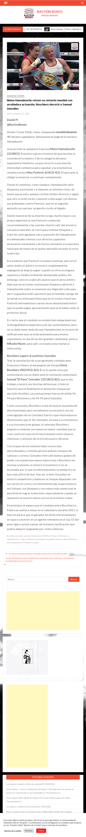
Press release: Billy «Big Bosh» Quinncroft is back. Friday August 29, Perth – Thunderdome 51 (39, 800)
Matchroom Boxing (35, 539)
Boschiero (11, 536)
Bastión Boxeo (50, 11)
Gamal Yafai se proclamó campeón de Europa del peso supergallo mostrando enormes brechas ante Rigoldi (40, 559)
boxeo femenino (33, 536)
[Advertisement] (43, 610)
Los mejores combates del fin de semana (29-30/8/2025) (30, 784)
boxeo (20, 536)
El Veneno (63, 536)
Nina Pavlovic (69, 539)
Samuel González (31, 542)
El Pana (53, 536)
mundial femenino (53, 539)
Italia (23, 539)
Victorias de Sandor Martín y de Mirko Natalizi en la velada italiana (38, 554)
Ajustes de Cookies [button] (12, 831)
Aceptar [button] (41, 831)
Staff (9, 114)
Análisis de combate (15, 96)
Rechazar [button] (29, 831)
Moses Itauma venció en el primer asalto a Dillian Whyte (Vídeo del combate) (39, 812)
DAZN (45, 536)
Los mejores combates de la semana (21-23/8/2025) (28, 806)
